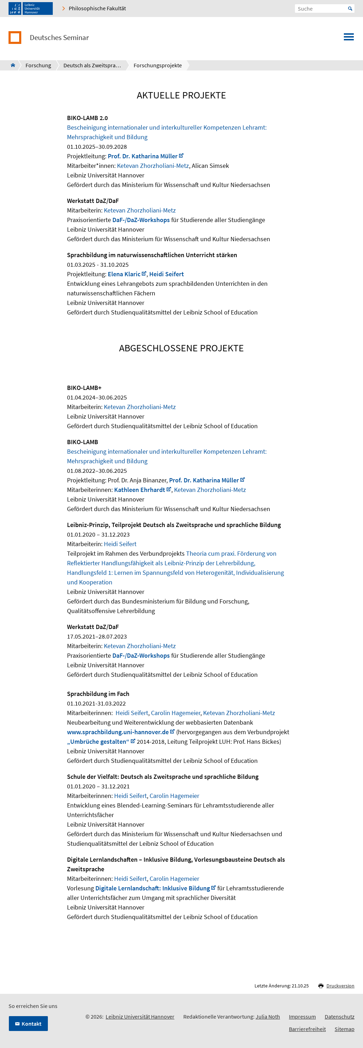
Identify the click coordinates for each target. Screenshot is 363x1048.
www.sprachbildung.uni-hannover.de (118, 732)
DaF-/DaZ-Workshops (141, 220)
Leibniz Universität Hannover (140, 1016)
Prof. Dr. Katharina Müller (143, 156)
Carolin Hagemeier (175, 713)
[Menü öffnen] (348, 39)
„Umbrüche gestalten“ (98, 741)
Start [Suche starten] (350, 8)
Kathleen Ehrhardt (139, 490)
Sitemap (344, 1028)
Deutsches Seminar (59, 37)
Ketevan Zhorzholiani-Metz (153, 166)
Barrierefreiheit (307, 1028)
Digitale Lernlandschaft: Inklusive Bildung (152, 888)
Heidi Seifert (166, 274)
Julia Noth (268, 1016)
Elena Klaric (124, 274)
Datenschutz (339, 1016)
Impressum (302, 1016)
